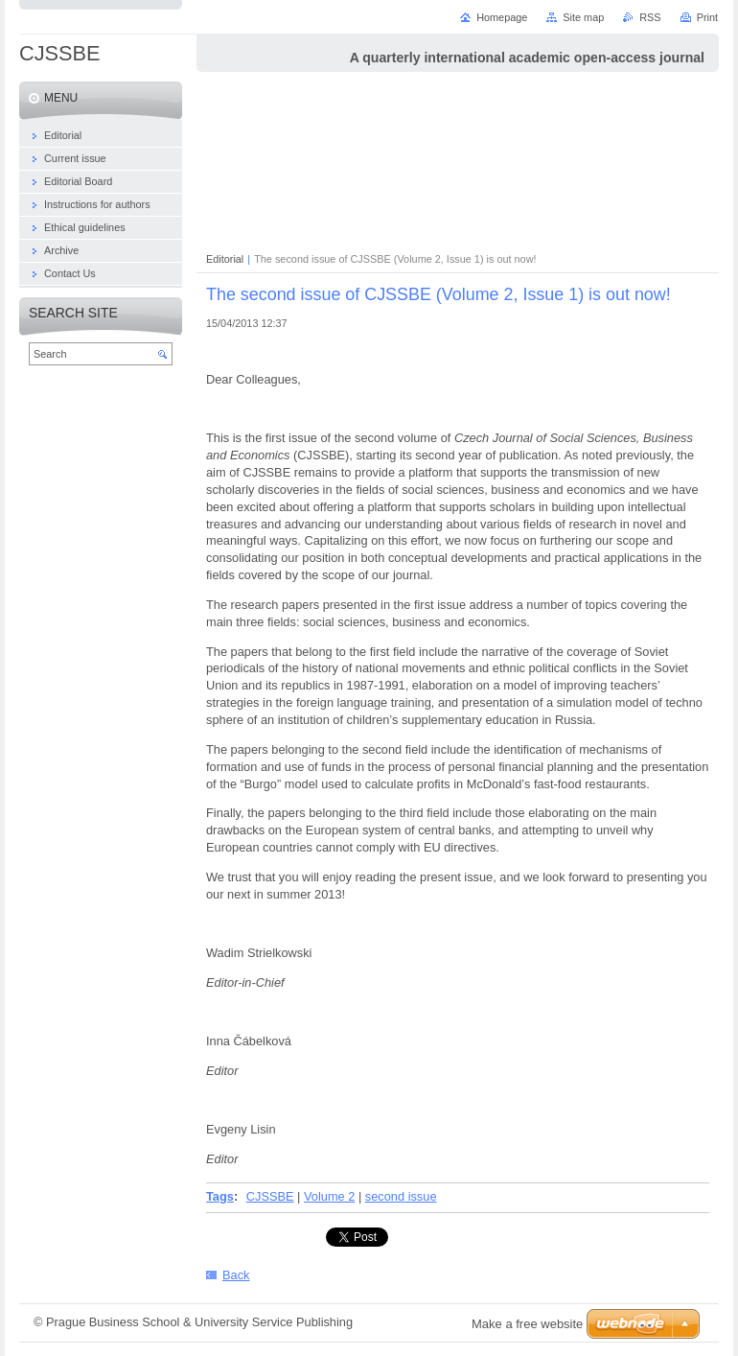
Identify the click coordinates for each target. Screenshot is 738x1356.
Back (235, 1275)
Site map (583, 17)
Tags (220, 1196)
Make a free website (527, 1324)
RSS (649, 17)
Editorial (224, 259)
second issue (401, 1196)
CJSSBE (270, 1196)
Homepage (501, 17)
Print (707, 17)
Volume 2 (329, 1196)
